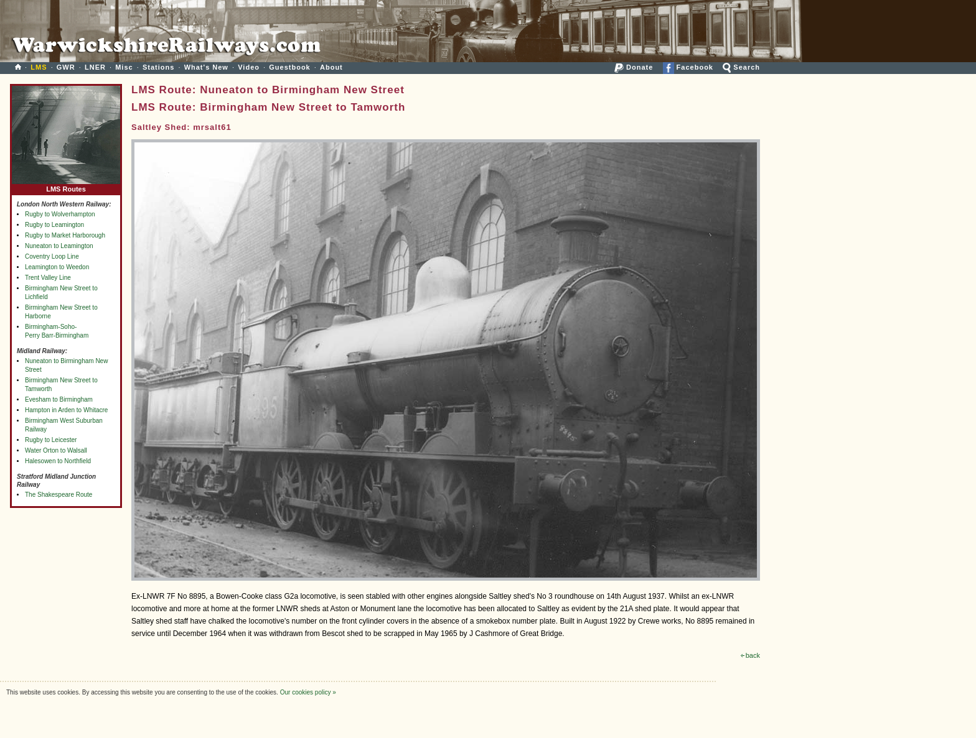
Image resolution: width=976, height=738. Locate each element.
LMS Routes (66, 186)
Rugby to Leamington (54, 224)
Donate (633, 67)
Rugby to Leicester (51, 439)
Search (741, 67)
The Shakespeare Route (58, 494)
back (750, 655)
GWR (66, 67)
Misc (124, 67)
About (331, 67)
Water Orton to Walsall (56, 450)
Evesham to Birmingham (59, 399)
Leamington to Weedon (57, 267)
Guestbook (289, 67)
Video (249, 67)
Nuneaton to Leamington (59, 245)
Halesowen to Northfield (58, 461)
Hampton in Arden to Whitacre (66, 410)
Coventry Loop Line (52, 256)
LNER (95, 67)
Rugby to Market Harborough (65, 235)
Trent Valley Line (48, 277)
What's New (206, 67)
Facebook (688, 67)
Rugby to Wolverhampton (60, 214)
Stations (158, 67)
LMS (38, 67)
